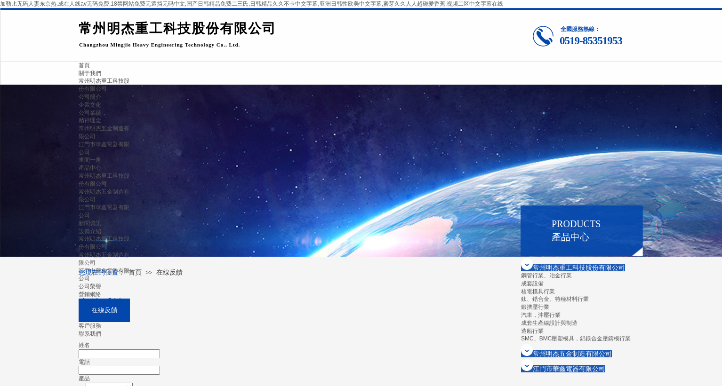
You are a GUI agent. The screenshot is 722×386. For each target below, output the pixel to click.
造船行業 (532, 331)
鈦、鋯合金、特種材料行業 (555, 299)
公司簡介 (90, 97)
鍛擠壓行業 (535, 307)
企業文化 (90, 105)
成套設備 (532, 283)
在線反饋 (169, 272)
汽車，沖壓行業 (541, 315)
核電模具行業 (538, 291)
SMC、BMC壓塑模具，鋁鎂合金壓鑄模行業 (576, 338)
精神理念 (90, 120)
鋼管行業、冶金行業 (546, 275)
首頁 (135, 272)
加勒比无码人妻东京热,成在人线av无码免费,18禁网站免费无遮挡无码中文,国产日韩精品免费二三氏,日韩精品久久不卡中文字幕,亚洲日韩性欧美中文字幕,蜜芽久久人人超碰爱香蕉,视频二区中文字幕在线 (251, 3)
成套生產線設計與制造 (549, 323)
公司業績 (90, 113)
